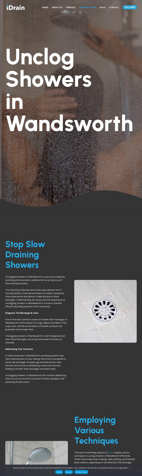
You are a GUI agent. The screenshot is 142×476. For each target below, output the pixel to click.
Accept (59, 472)
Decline (69, 472)
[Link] (15, 7)
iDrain (111, 452)
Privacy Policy (81, 472)
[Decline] (138, 470)
